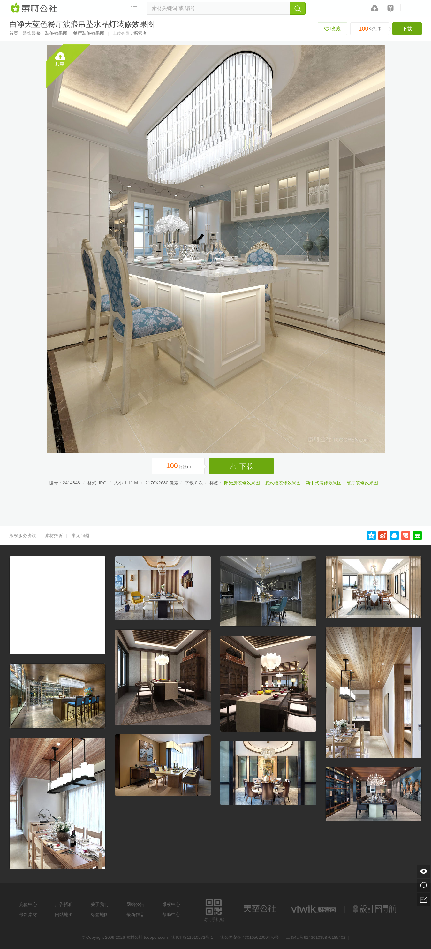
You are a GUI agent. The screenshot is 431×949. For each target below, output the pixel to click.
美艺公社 (259, 908)
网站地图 (64, 914)
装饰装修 (32, 33)
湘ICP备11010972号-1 (192, 937)
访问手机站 (213, 909)
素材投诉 (54, 535)
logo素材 (314, 908)
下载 (407, 28)
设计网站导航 (375, 908)
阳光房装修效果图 (242, 482)
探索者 (140, 33)
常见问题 (80, 535)
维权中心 (171, 904)
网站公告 (135, 904)
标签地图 (100, 914)
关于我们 (100, 904)
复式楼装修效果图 (283, 482)
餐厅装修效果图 (88, 33)
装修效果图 (56, 33)
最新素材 (28, 914)
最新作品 (135, 914)
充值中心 (28, 904)
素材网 (34, 8)
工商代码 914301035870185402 (315, 937)
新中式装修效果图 (324, 482)
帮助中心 (171, 914)
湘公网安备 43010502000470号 (249, 937)
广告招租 (64, 904)
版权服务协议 (22, 535)
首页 (13, 33)
